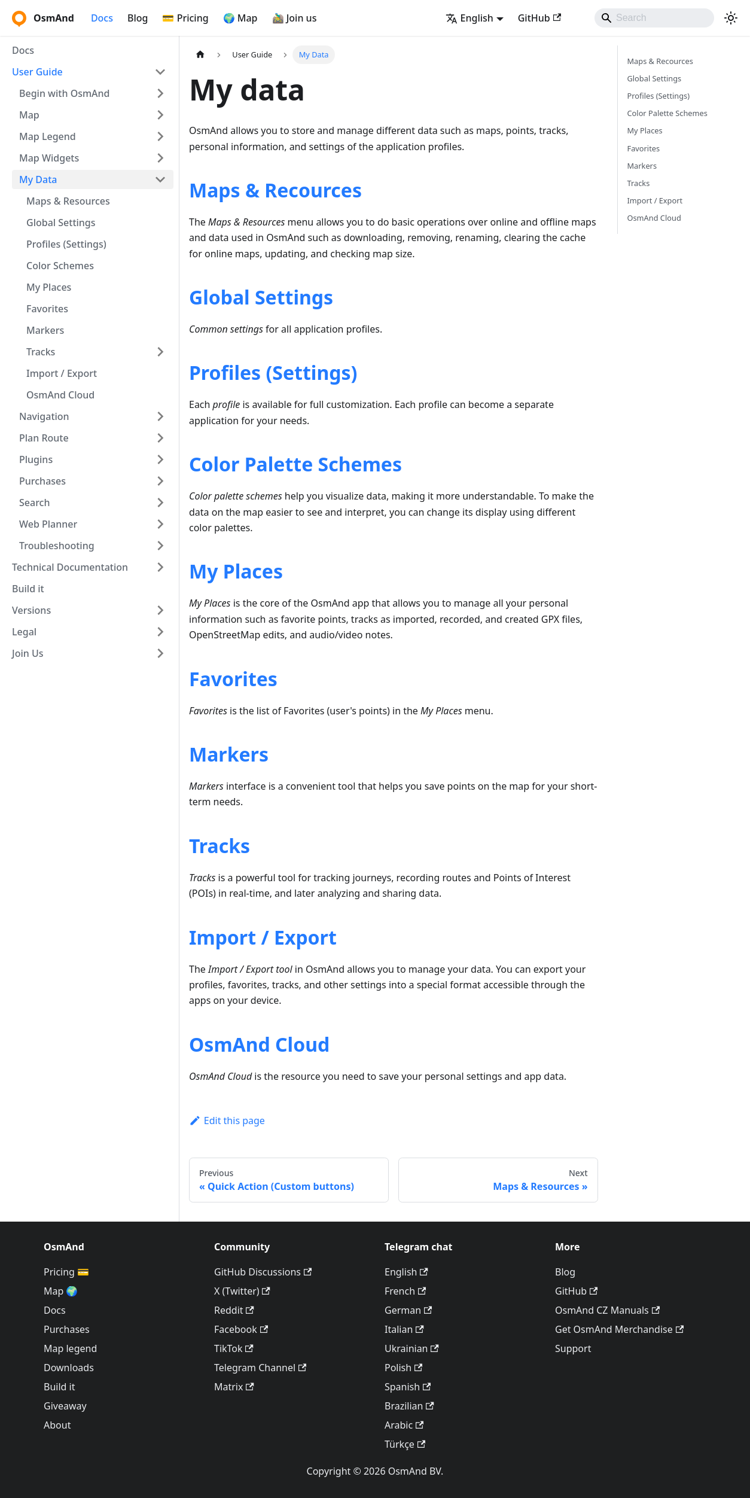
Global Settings (61, 222)
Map (29, 114)
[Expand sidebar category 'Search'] (160, 502)
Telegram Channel (260, 1367)
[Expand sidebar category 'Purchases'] (160, 481)
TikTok (234, 1348)
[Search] (654, 18)
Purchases (42, 481)
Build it (28, 588)
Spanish (408, 1386)
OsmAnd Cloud (60, 394)
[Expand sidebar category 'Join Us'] (160, 653)
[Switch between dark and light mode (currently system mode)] (730, 18)
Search (34, 502)
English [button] (469, 18)
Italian (404, 1329)
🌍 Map (240, 18)
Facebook (241, 1329)
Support (573, 1348)
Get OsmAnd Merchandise (619, 1329)
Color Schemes (60, 265)
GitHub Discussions (263, 1271)
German (408, 1310)
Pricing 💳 (66, 1271)
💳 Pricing (185, 18)
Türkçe (405, 1444)
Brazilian (409, 1405)
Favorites (47, 308)
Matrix (234, 1386)
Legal (24, 631)
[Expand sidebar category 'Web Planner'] (160, 524)
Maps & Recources (275, 190)
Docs (102, 18)
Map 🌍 (61, 1291)
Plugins (36, 459)
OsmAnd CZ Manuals (607, 1310)
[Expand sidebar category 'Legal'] (160, 631)
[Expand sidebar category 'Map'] (160, 114)
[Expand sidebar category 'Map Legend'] (160, 136)
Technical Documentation (70, 567)
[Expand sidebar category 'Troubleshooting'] (160, 545)
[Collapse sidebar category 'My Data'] (160, 179)
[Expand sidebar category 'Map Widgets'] (160, 158)
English (406, 1271)
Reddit (234, 1310)
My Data (38, 179)
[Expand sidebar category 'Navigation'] (160, 416)
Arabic (404, 1425)
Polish (403, 1367)
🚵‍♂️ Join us (294, 18)
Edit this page (227, 1120)
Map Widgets (49, 158)
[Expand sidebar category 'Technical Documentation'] (160, 567)
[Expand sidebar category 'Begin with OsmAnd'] (160, 93)
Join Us (28, 653)
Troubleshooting (56, 545)
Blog (137, 18)
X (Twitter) (242, 1291)
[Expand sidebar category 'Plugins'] (160, 459)
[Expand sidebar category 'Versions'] (160, 610)
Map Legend (47, 136)
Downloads (69, 1367)
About (57, 1425)
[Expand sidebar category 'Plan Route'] (160, 437)
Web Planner (48, 524)
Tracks (40, 351)
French (405, 1291)
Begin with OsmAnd (64, 93)
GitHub (539, 18)
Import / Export (61, 373)
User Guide (37, 71)
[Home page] (200, 54)
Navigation (44, 416)
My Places (48, 287)
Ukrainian (412, 1348)
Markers (45, 330)
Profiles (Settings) (66, 244)
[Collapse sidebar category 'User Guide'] (160, 71)
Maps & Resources (68, 201)
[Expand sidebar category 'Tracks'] (160, 351)
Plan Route (44, 437)
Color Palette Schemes (295, 464)
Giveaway (65, 1405)
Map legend (70, 1348)
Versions (31, 610)
